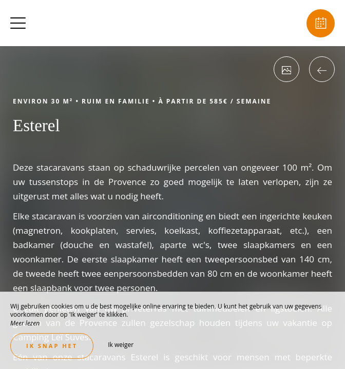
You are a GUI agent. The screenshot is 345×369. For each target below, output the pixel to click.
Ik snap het (52, 346)
